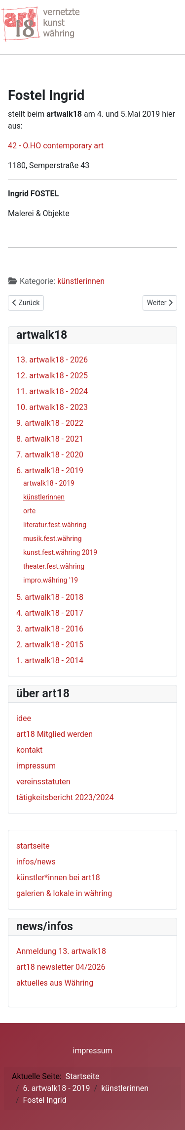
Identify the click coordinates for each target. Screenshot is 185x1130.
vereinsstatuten (43, 781)
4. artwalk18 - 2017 (49, 613)
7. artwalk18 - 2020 (49, 454)
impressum (36, 765)
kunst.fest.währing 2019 (60, 552)
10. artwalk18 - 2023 (52, 407)
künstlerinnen (81, 281)
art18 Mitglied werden (54, 734)
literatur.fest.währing (54, 525)
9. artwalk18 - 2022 (49, 423)
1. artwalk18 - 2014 (49, 660)
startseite (33, 846)
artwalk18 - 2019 (48, 483)
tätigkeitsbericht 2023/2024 (65, 797)
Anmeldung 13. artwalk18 (61, 951)
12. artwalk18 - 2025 (52, 375)
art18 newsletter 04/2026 (61, 967)
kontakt (29, 750)
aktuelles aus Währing (54, 983)
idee (23, 718)
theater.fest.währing (53, 566)
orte (29, 511)
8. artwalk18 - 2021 (49, 439)
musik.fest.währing (52, 538)
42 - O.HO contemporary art (56, 145)
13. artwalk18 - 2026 (52, 359)
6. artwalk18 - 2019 (49, 470)
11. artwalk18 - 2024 (52, 391)
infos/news (36, 861)
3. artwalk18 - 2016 (49, 628)
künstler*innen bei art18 (58, 877)
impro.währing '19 (50, 580)
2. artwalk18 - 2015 (49, 644)
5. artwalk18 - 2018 (49, 597)
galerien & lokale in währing (64, 893)
